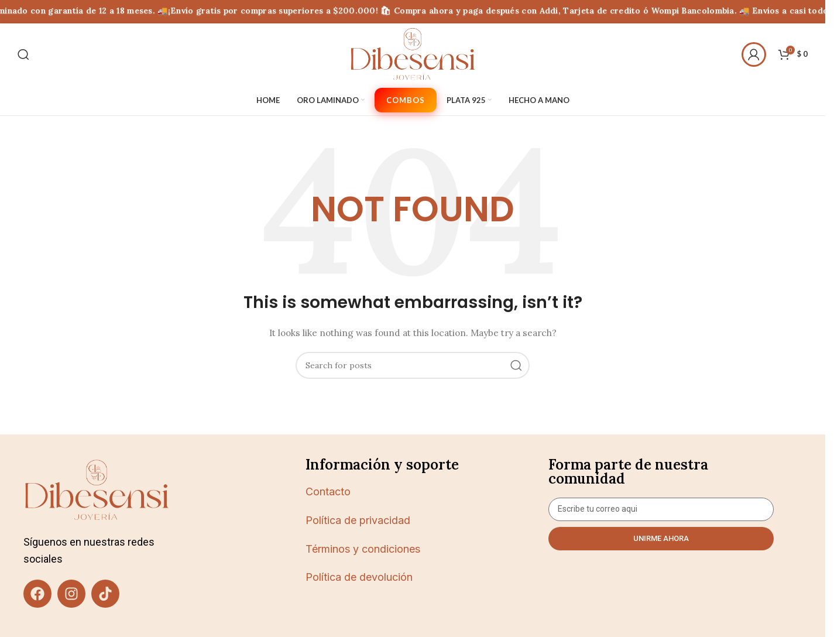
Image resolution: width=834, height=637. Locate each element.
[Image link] (96, 489)
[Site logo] (412, 53)
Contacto (328, 491)
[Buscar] (23, 54)
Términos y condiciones (363, 549)
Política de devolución (359, 577)
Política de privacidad (358, 520)
